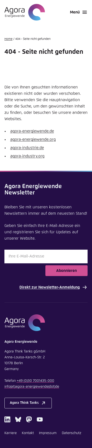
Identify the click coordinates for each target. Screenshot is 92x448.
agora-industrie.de (27, 148)
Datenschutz (71, 433)
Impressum (48, 433)
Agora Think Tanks (28, 403)
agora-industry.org (27, 156)
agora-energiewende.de (32, 131)
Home (8, 39)
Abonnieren (66, 271)
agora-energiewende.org (33, 139)
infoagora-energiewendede (31, 386)
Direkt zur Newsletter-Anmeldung (53, 287)
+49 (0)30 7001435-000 (35, 381)
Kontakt (28, 433)
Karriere (10, 433)
